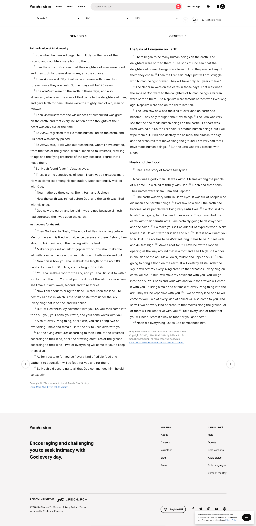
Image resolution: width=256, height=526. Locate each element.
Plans (70, 6)
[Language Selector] (208, 6)
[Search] (132, 6)
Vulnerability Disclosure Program (46, 511)
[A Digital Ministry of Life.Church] (128, 498)
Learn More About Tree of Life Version (49, 387)
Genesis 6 (59, 18)
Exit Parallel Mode (211, 20)
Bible (59, 6)
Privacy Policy (70, 507)
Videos (81, 6)
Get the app (193, 6)
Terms (83, 507)
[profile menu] (220, 6)
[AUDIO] (185, 19)
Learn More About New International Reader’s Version (156, 342)
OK (246, 517)
